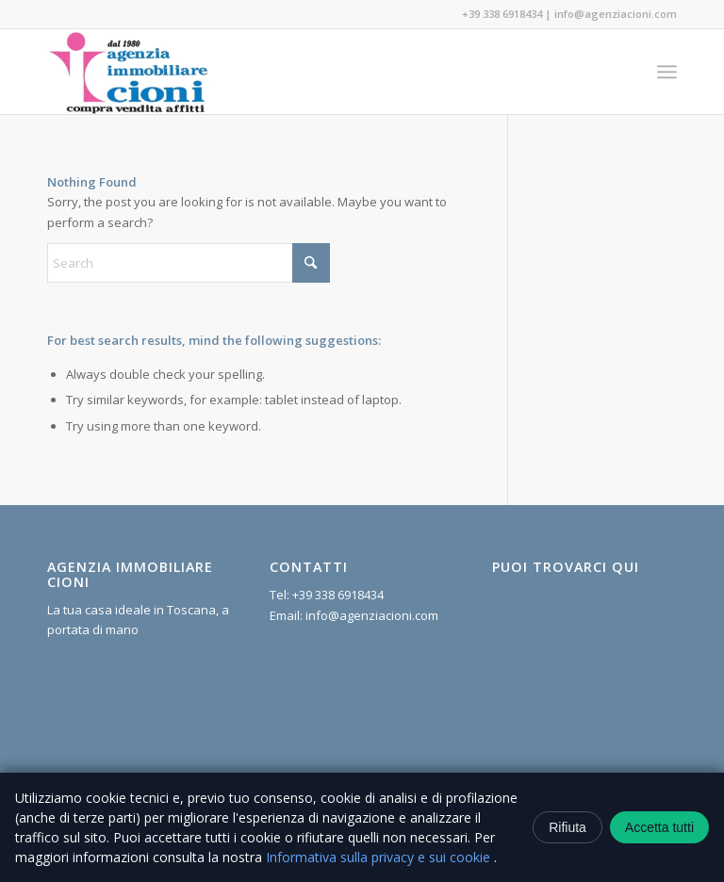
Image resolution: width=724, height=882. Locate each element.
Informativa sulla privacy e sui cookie (380, 857)
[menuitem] (667, 71)
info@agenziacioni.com (615, 14)
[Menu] (667, 71)
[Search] (188, 263)
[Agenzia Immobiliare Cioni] (129, 71)
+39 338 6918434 (502, 14)
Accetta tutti (659, 827)
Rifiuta (567, 827)
